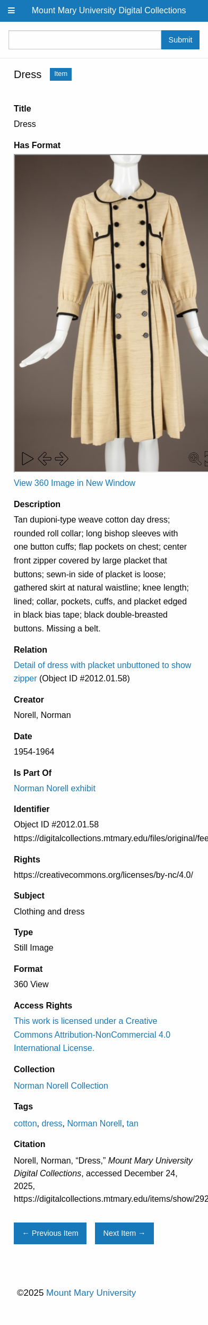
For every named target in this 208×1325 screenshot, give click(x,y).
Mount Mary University (91, 1293)
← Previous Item (50, 1233)
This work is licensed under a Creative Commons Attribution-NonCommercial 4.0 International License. (92, 1034)
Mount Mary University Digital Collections (109, 10)
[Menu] (11, 11)
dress (51, 1123)
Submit (181, 40)
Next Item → (124, 1233)
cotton (25, 1123)
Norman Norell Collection (61, 1085)
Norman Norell (94, 1123)
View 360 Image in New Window (74, 483)
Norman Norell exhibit (55, 788)
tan (132, 1123)
